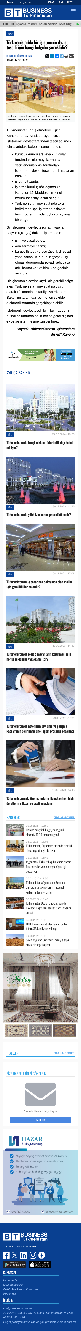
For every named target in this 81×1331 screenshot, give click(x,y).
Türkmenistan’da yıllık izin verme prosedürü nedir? (38, 514)
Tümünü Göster (64, 817)
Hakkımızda (10, 1280)
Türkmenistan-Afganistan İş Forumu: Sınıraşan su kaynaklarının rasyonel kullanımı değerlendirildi (45, 887)
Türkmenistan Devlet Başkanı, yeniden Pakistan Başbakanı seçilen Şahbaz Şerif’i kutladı (48, 908)
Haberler (13, 817)
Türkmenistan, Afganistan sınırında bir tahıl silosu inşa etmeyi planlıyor (49, 848)
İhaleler (12, 1053)
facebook (6, 1255)
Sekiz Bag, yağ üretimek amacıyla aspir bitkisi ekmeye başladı (47, 942)
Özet (10, 33)
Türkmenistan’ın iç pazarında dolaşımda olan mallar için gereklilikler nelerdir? (39, 584)
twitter (15, 1255)
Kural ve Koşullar (13, 1284)
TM (61, 2)
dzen (41, 1255)
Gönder (40, 1119)
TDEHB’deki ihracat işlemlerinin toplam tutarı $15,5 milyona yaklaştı (47, 926)
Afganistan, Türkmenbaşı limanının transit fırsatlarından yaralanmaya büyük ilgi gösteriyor (48, 867)
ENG (51, 2)
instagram (32, 1255)
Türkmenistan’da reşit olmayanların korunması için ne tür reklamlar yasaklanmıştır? (38, 657)
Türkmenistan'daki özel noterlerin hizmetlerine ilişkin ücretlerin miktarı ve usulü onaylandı (40, 801)
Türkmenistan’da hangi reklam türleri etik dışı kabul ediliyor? (39, 445)
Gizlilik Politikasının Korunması (21, 1289)
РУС (70, 2)
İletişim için (9, 1294)
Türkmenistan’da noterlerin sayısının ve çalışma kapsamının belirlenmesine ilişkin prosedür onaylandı (40, 729)
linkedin (23, 1255)
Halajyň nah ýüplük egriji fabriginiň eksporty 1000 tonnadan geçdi (45, 832)
